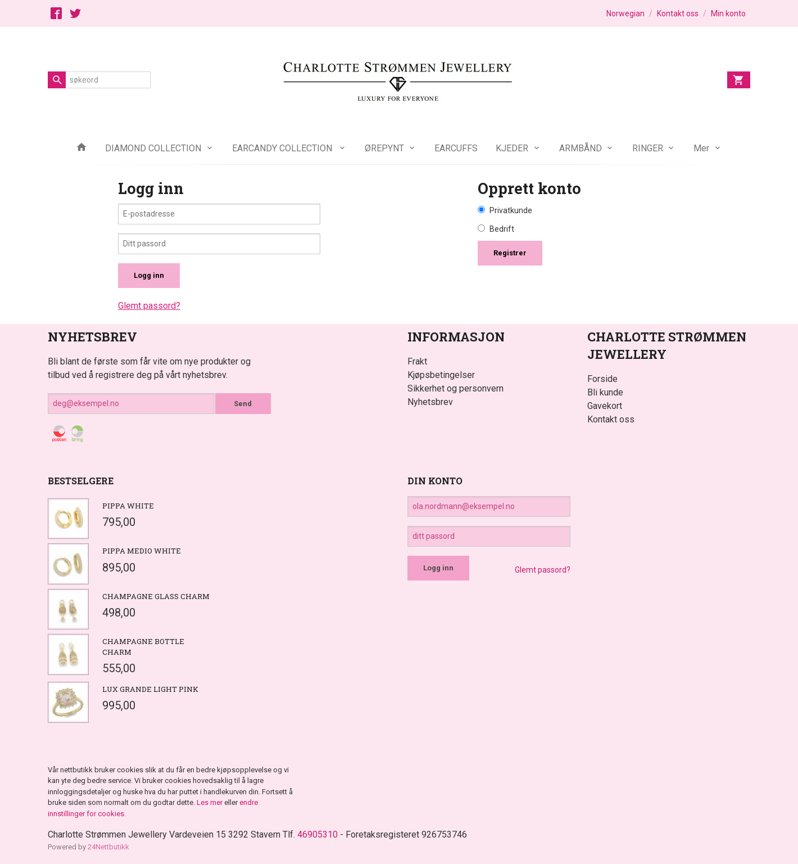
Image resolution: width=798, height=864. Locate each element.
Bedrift (501, 228)
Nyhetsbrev (430, 402)
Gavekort (604, 405)
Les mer (210, 802)
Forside (602, 379)
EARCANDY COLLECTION (283, 148)
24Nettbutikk (108, 847)
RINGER (647, 148)
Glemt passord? (149, 305)
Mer (701, 148)
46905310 (317, 834)
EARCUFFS (456, 148)
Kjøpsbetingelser (441, 375)
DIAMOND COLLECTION (153, 148)
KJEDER (512, 148)
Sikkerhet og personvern (455, 388)
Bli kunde (605, 392)
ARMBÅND (580, 148)
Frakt (417, 361)
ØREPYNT (384, 148)
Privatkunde (510, 210)
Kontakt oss (610, 419)
